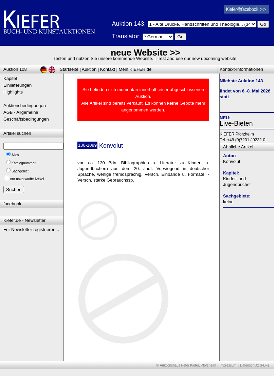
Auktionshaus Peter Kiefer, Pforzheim (188, 365)
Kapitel (10, 78)
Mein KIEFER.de (135, 69)
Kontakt (107, 69)
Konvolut (231, 161)
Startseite (69, 69)
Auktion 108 (15, 69)
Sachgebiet (20, 171)
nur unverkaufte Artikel (27, 179)
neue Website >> (145, 52)
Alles (15, 155)
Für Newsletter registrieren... (31, 229)
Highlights (13, 92)
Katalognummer (24, 163)
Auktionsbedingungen (24, 105)
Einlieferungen (17, 85)
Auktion (89, 69)
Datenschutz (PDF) (254, 365)
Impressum (228, 365)
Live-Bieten (236, 123)
